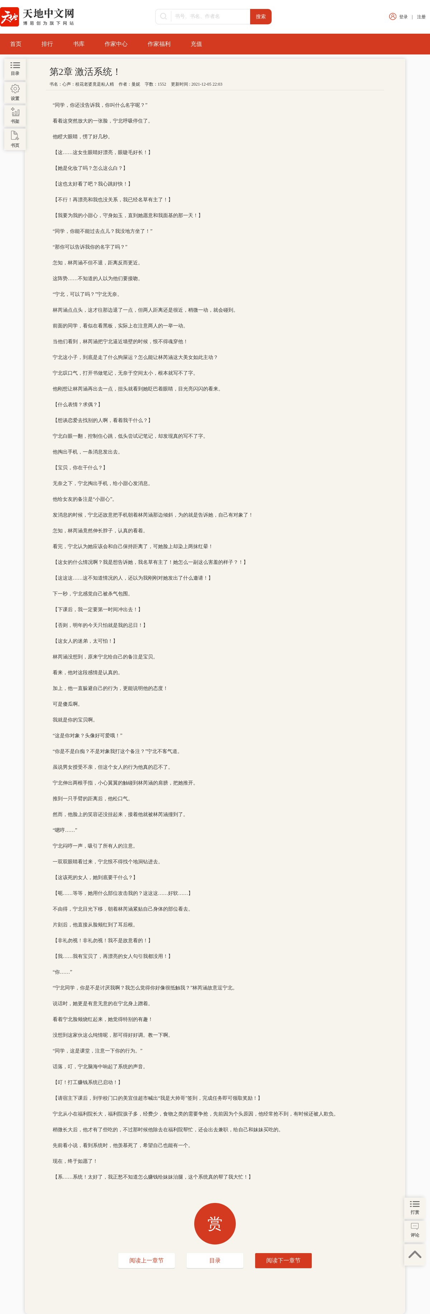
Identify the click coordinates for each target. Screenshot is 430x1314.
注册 (421, 16)
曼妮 (136, 84)
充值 (196, 44)
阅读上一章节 (146, 1260)
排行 (47, 44)
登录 (403, 16)
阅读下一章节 (283, 1260)
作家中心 (116, 44)
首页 (16, 44)
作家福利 (159, 44)
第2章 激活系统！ (85, 72)
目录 (215, 1260)
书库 (79, 44)
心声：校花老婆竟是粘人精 (88, 84)
